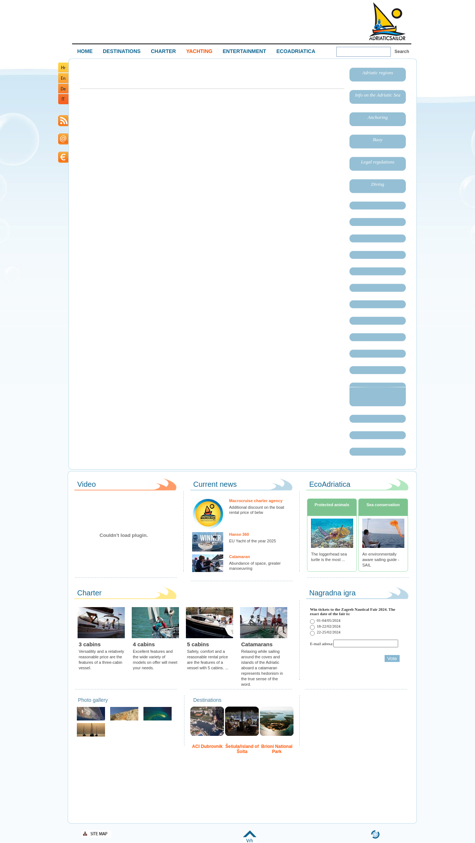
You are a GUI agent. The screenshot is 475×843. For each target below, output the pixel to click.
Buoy (378, 139)
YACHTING (199, 51)
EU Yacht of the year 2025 (252, 541)
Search (401, 51)
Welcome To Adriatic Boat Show (387, 21)
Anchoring (378, 117)
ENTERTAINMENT (244, 51)
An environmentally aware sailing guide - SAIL (380, 559)
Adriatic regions (377, 72)
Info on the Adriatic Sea (377, 95)
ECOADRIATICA (295, 51)
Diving (377, 184)
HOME (85, 51)
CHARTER (163, 51)
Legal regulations (377, 162)
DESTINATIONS (122, 51)
